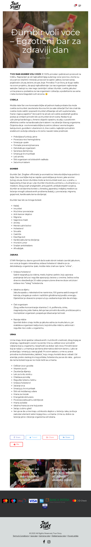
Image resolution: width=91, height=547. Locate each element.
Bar (45, 22)
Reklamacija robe (59, 536)
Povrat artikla (73, 536)
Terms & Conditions (21, 536)
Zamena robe (44, 536)
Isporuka (33, 536)
